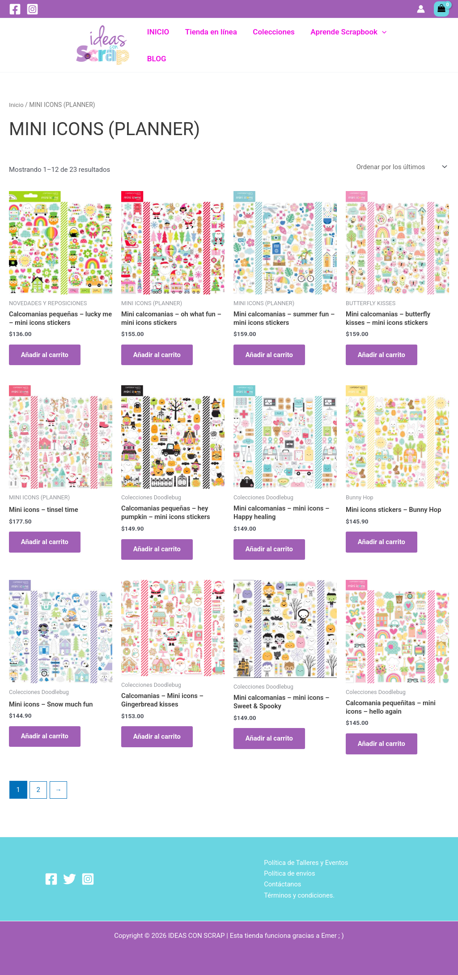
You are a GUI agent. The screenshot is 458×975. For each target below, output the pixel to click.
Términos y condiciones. (299, 895)
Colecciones (272, 45)
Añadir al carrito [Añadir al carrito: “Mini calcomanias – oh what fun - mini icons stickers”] (159, 356)
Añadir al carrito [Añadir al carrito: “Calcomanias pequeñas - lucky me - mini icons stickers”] (46, 356)
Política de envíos (289, 873)
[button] (380, 45)
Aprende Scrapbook (347, 45)
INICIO (158, 45)
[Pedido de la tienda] (400, 166)
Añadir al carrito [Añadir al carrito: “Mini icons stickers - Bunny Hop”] (383, 545)
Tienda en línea (211, 45)
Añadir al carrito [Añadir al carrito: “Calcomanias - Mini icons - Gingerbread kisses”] (159, 741)
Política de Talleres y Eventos (306, 862)
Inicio (16, 104)
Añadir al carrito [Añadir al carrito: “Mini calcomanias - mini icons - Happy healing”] (271, 552)
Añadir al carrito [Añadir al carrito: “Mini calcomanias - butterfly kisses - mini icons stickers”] (383, 356)
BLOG (409, 45)
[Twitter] (69, 878)
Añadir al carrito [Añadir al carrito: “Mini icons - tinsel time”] (46, 545)
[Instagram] (32, 9)
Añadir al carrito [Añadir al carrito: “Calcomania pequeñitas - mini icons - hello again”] (383, 748)
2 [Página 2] (38, 795)
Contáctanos (282, 884)
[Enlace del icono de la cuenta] (421, 9)
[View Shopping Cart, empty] (441, 9)
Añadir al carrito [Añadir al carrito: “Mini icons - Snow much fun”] (46, 741)
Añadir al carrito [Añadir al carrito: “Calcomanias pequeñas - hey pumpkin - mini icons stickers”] (159, 552)
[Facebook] (15, 9)
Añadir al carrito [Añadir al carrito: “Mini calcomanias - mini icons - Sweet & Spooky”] (271, 743)
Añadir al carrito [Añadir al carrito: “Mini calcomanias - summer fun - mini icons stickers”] (271, 356)
